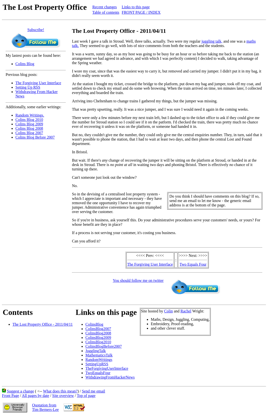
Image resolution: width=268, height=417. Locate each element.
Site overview (63, 395)
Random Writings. (29, 115)
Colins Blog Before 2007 (35, 137)
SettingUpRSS (96, 364)
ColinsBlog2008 (98, 333)
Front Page (10, 395)
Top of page (86, 395)
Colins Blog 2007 (29, 133)
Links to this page (136, 7)
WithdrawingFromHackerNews (110, 377)
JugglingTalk (95, 351)
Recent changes (104, 7)
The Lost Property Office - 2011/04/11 (42, 324)
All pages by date (35, 395)
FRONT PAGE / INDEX (141, 12)
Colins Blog (24, 64)
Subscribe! (35, 30)
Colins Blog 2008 (29, 128)
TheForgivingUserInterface (106, 368)
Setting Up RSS (27, 87)
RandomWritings (98, 359)
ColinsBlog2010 (98, 342)
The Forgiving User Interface (38, 83)
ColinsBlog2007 (98, 329)
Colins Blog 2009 (29, 124)
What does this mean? (60, 391)
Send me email (93, 391)
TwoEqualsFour (97, 373)
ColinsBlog (94, 324)
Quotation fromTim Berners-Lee (45, 407)
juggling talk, (211, 41)
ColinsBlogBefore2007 (103, 346)
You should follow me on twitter (138, 280)
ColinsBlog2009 (98, 337)
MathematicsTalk (99, 355)
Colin (168, 311)
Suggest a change (20, 391)
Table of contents (105, 12)
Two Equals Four (193, 264)
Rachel (185, 311)
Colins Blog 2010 (29, 120)
